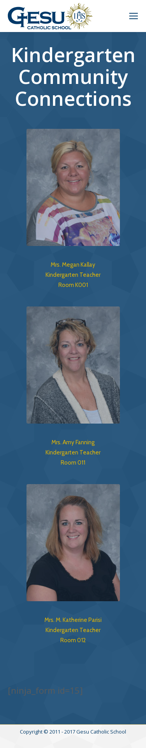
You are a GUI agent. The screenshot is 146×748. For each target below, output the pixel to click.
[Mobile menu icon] (133, 16)
